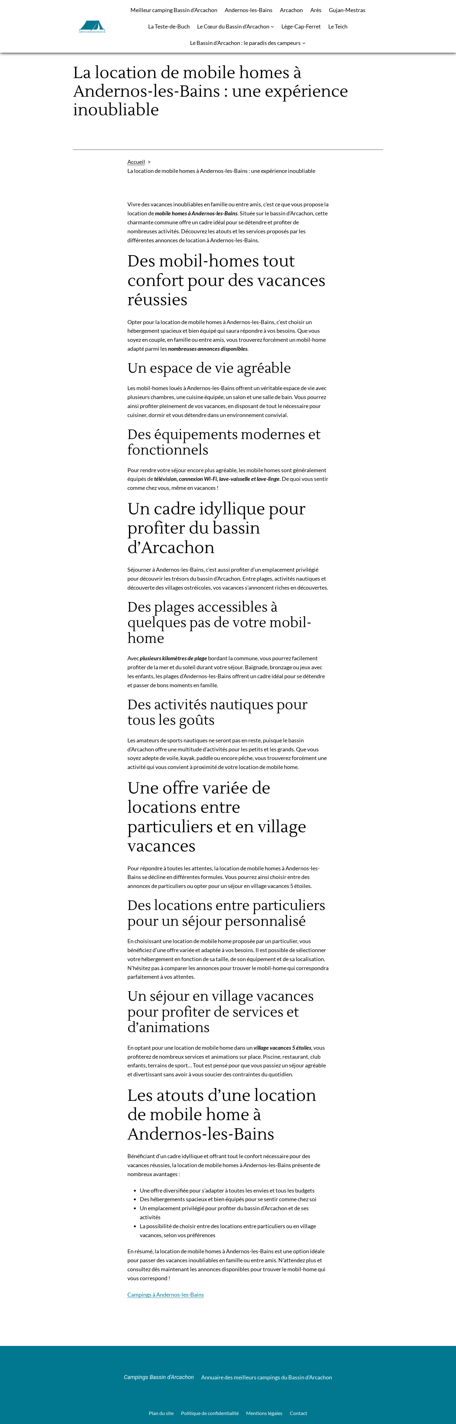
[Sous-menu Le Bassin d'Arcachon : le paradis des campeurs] (304, 43)
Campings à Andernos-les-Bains (165, 1294)
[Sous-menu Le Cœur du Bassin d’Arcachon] (272, 26)
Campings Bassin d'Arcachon (159, 1377)
